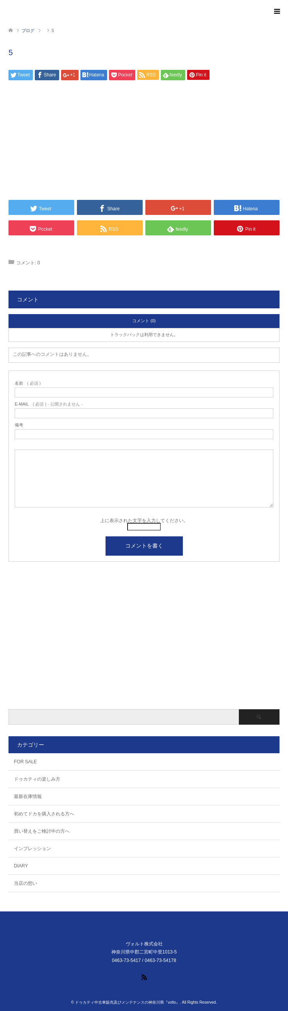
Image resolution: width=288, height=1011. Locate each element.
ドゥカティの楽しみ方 (37, 779)
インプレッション (32, 848)
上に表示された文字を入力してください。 (144, 520)
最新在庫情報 (28, 796)
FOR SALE (25, 761)
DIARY (21, 866)
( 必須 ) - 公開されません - (49, 404)
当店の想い (25, 883)
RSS (144, 976)
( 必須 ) (28, 383)
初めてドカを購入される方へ (44, 814)
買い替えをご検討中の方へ (42, 831)
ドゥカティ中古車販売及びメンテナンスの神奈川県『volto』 (127, 1002)
